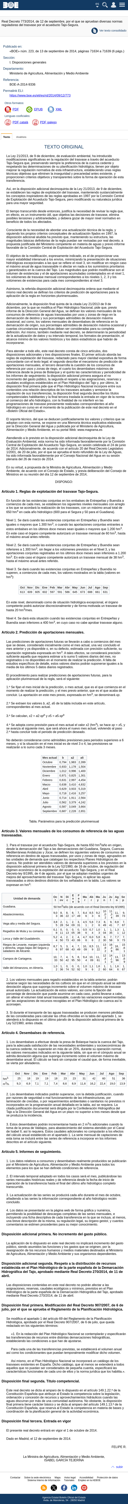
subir (119, 1467)
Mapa (58, 1477)
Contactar (15, 1477)
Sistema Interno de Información (44, 1480)
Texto (6, 137)
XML (59, 109)
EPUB (38, 109)
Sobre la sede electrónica (37, 1477)
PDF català (20, 122)
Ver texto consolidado (112, 30)
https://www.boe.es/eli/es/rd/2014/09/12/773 (39, 95)
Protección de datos (107, 1477)
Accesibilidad (86, 1477)
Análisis (21, 137)
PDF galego (48, 122)
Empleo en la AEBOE (89, 1480)
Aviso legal (70, 1477)
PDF (16, 109)
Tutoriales (69, 1480)
